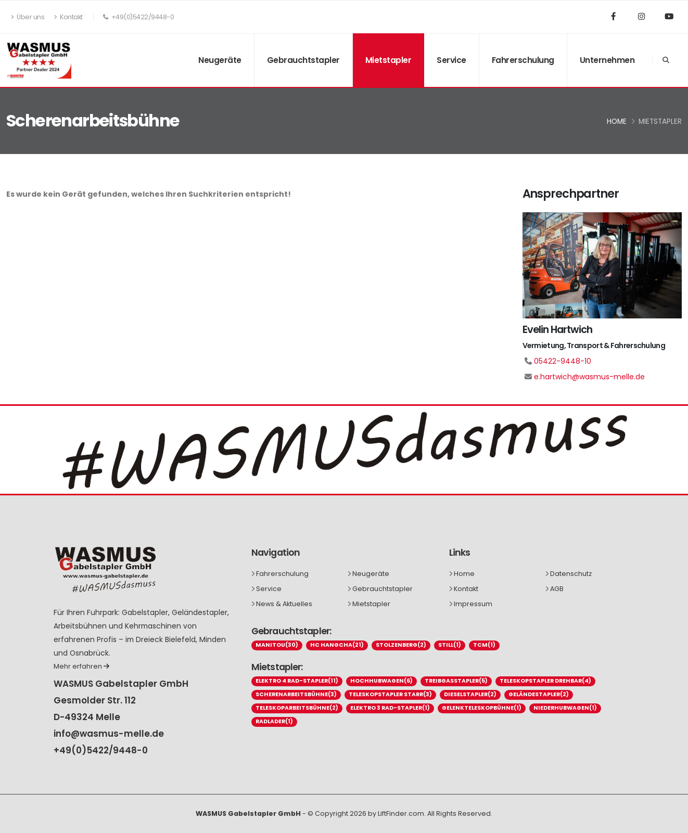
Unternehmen (607, 60)
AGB (557, 588)
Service (451, 60)
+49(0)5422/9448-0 (100, 750)
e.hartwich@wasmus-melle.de (589, 376)
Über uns (27, 16)
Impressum (473, 603)
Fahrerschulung (523, 60)
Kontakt (68, 16)
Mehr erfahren (81, 666)
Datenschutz (571, 573)
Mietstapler (388, 60)
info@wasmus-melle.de (109, 733)
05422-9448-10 (562, 361)
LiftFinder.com (401, 813)
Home (617, 121)
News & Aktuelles (284, 603)
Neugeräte (219, 60)
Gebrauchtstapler (303, 60)
